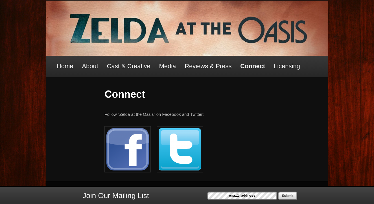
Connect (252, 66)
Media (167, 66)
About (90, 66)
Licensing (287, 66)
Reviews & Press (208, 66)
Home (65, 66)
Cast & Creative (128, 66)
